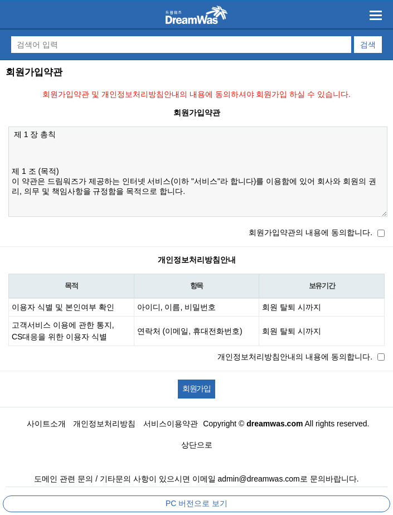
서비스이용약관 (170, 423)
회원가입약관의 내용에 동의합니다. (310, 232)
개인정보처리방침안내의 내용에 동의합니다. (294, 356)
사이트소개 (46, 423)
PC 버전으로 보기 (196, 503)
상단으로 (196, 444)
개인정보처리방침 (104, 423)
